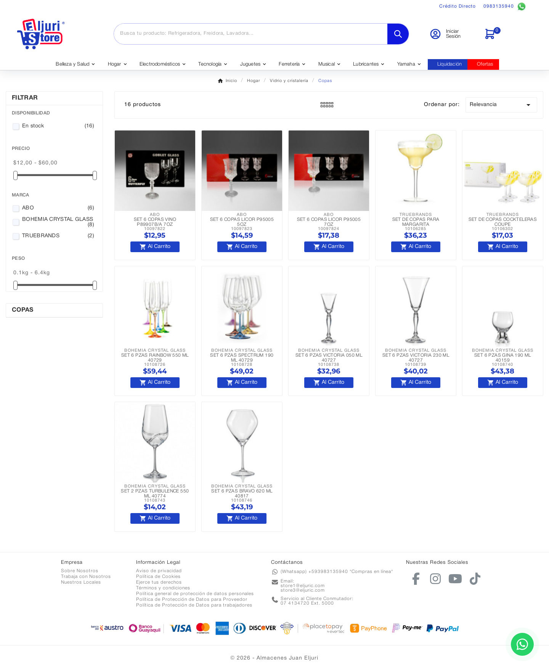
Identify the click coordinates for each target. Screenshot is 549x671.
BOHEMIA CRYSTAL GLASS (58, 222)
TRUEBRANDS (58, 236)
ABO (58, 208)
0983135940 (504, 6)
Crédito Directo (457, 6)
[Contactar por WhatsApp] (522, 644)
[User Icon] (452, 34)
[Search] (398, 34)
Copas (23, 310)
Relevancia (501, 104)
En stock (58, 126)
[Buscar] (250, 33)
